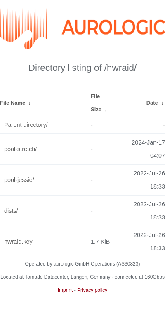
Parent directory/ (26, 124)
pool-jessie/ (19, 180)
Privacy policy (92, 290)
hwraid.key (18, 241)
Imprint (65, 290)
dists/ (11, 210)
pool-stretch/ (20, 149)
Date (152, 103)
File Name (12, 103)
